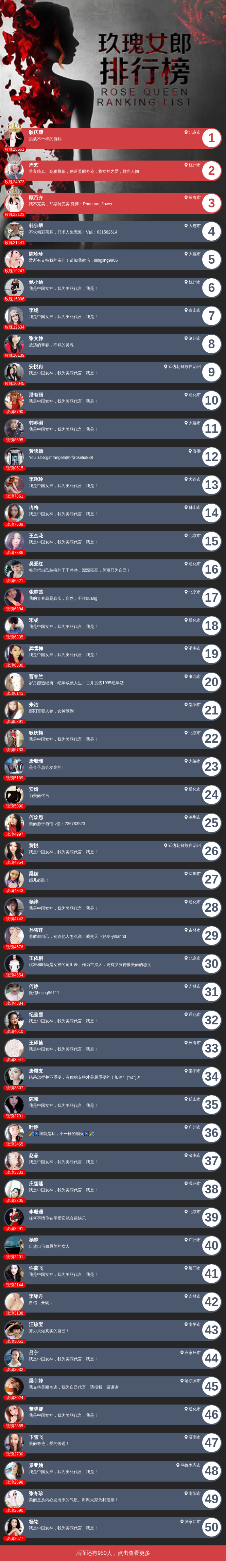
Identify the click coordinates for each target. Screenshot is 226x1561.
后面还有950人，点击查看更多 (113, 1553)
